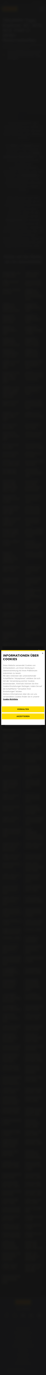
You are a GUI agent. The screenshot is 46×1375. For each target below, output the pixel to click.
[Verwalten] (23, 709)
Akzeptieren (23, 716)
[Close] (43, 653)
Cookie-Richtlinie (10, 699)
